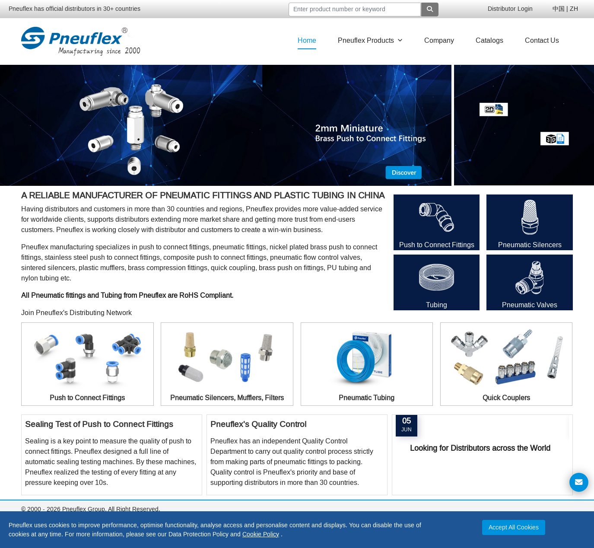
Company (439, 40)
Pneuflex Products (370, 40)
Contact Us (542, 40)
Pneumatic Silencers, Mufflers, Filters (227, 397)
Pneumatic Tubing (366, 397)
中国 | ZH (565, 9)
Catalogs (489, 40)
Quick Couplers (506, 397)
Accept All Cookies (514, 527)
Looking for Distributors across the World (480, 448)
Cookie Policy (260, 534)
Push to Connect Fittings (436, 244)
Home (307, 40)
